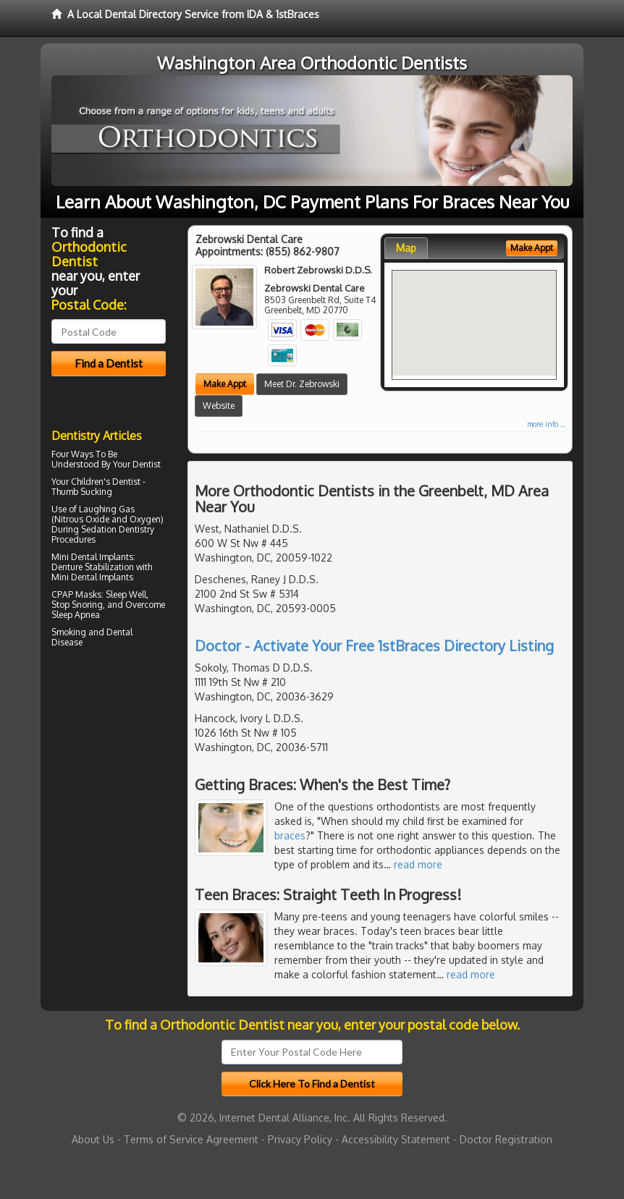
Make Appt (224, 383)
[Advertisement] (125, 777)
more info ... (546, 424)
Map (406, 248)
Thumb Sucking (81, 491)
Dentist (146, 464)
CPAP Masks (76, 594)
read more (418, 864)
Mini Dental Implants (92, 556)
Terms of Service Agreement (191, 1139)
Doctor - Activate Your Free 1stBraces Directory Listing (374, 645)
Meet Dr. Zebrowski (302, 383)
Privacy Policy (300, 1139)
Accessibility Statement (396, 1139)
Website (219, 405)
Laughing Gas (107, 509)
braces (289, 835)
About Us (93, 1139)
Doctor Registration (506, 1139)
